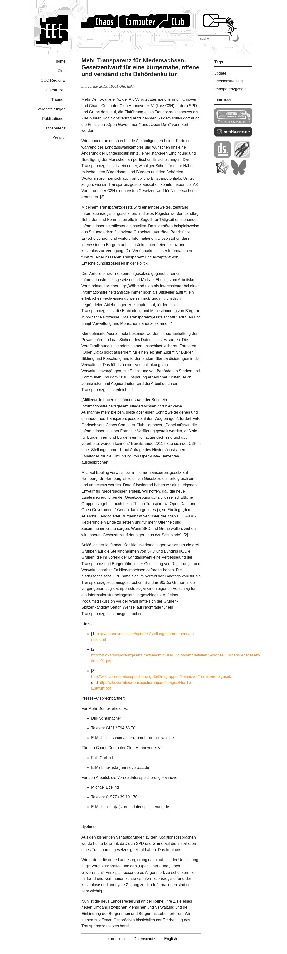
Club (62, 71)
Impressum (115, 939)
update (220, 73)
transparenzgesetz (230, 89)
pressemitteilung (228, 81)
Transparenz (55, 128)
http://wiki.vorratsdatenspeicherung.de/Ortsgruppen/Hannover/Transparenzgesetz (161, 677)
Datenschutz (144, 939)
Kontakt (59, 138)
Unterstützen (54, 90)
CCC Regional (53, 80)
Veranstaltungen (51, 109)
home (61, 61)
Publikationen (54, 119)
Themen (58, 100)
